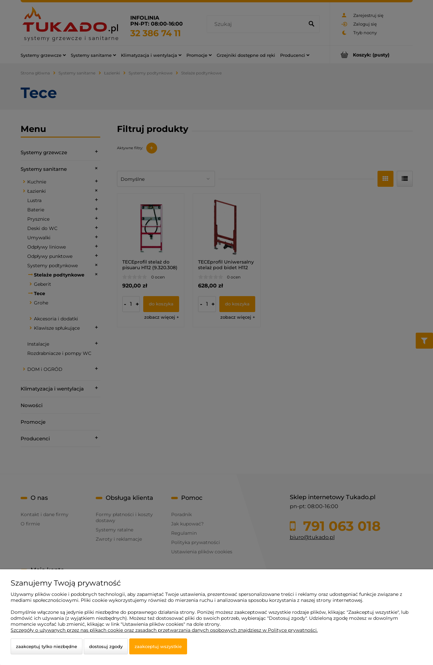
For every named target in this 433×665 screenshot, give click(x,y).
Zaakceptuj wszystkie (158, 646)
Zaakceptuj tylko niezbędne (46, 646)
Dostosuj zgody (106, 646)
